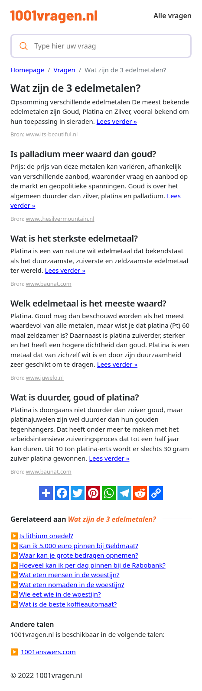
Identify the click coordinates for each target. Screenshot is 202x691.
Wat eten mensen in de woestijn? (69, 574)
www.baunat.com (49, 283)
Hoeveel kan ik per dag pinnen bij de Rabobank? (92, 565)
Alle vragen (172, 15)
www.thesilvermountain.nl (60, 219)
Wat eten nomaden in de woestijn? (71, 584)
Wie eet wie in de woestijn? (60, 594)
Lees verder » (117, 121)
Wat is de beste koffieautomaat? (68, 604)
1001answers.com (48, 651)
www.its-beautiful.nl (52, 134)
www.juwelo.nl (45, 377)
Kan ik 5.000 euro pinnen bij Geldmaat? (78, 545)
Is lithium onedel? (46, 535)
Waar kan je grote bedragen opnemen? (78, 555)
